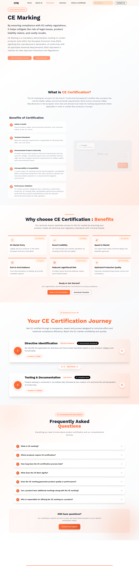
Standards (51, 3)
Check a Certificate (78, 3)
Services (63, 3)
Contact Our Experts (69, 528)
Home (29, 3)
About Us (39, 3)
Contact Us (121, 3)
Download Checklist (81, 293)
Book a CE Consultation (59, 293)
